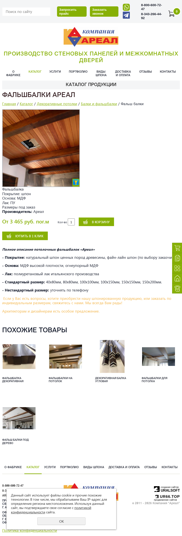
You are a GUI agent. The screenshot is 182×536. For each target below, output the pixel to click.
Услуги (55, 71)
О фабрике (13, 73)
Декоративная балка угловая (110, 380)
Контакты (168, 71)
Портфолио (78, 71)
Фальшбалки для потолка (154, 380)
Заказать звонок (99, 11)
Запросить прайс (68, 11)
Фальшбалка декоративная (12, 380)
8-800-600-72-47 (12, 485)
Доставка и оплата (123, 73)
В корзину (101, 222)
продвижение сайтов (165, 500)
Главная (9, 103)
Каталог (35, 71)
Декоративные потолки (57, 103)
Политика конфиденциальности (29, 530)
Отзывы (145, 71)
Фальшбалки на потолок (60, 380)
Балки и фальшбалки (99, 103)
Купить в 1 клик (29, 236)
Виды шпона (101, 73)
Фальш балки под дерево (15, 441)
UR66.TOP (167, 497)
